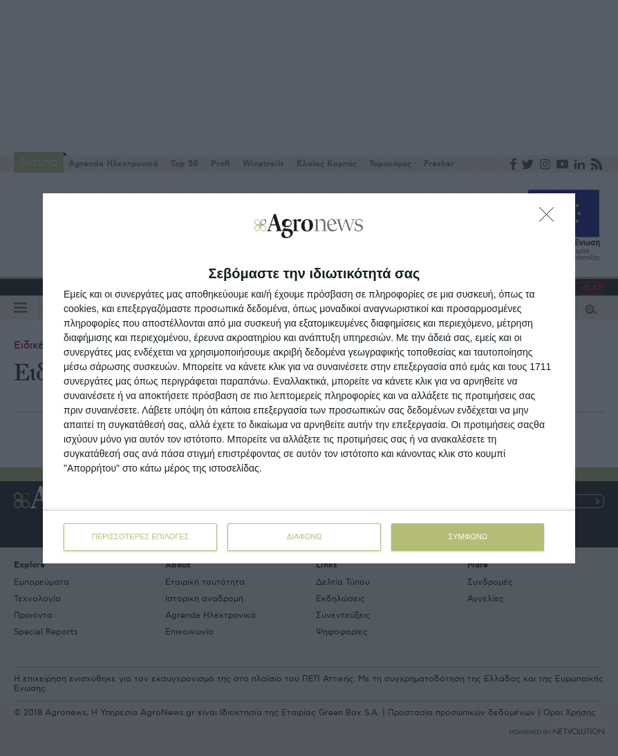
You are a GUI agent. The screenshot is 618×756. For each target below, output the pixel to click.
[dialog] (309, 378)
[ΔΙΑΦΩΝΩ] (550, 218)
